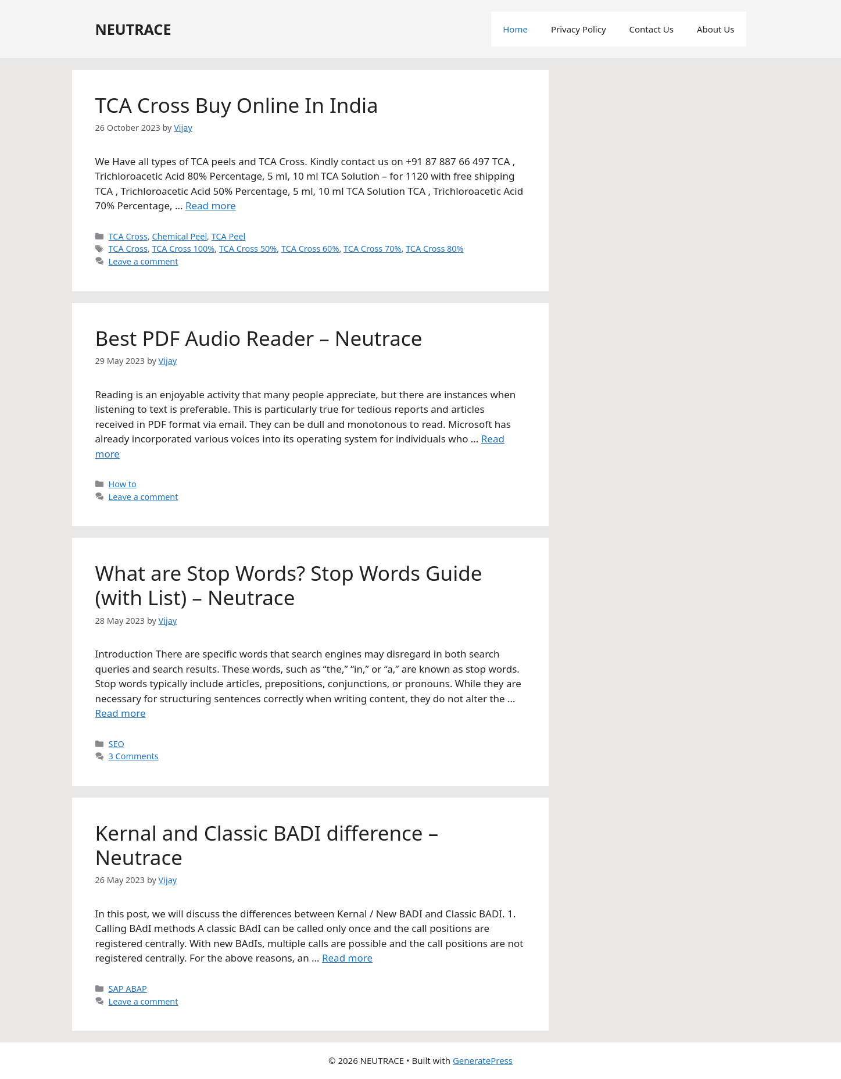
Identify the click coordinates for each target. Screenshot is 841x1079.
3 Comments (134, 756)
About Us (716, 29)
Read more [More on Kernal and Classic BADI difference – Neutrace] (347, 957)
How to (123, 484)
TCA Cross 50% (248, 248)
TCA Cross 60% (310, 248)
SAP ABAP (128, 988)
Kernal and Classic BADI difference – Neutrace (267, 845)
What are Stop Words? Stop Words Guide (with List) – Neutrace (288, 585)
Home (515, 29)
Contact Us (651, 29)
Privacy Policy (578, 29)
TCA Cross (128, 236)
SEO (116, 743)
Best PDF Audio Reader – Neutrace (259, 338)
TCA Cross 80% (434, 248)
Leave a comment (143, 261)
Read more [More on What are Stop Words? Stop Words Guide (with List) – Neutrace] (120, 713)
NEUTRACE (133, 29)
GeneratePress (483, 1060)
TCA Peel (229, 236)
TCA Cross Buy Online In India (236, 105)
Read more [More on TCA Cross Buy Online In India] (210, 205)
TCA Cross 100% (183, 248)
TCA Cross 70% (372, 248)
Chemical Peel (179, 236)
